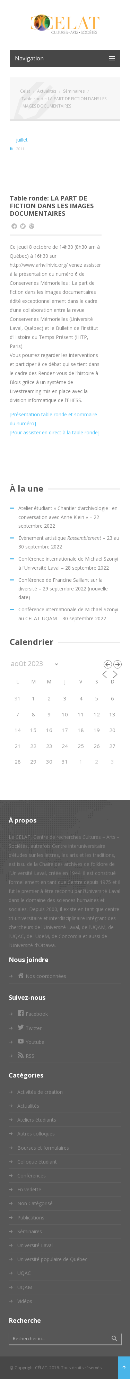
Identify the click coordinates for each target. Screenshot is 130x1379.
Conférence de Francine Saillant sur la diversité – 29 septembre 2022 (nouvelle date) (63, 589)
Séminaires (29, 1231)
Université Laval (35, 1245)
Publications (30, 1217)
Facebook (32, 1014)
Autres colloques (36, 1133)
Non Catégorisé (35, 1203)
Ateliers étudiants (36, 1119)
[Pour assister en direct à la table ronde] (54, 432)
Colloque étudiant (37, 1161)
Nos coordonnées (41, 976)
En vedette (29, 1189)
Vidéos (24, 1301)
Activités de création (40, 1092)
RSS (25, 1056)
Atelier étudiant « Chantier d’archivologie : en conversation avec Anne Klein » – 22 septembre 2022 (68, 517)
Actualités (28, 1106)
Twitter (29, 1028)
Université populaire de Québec (52, 1259)
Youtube (30, 1042)
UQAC (24, 1273)
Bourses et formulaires (43, 1147)
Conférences (31, 1175)
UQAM (24, 1287)
